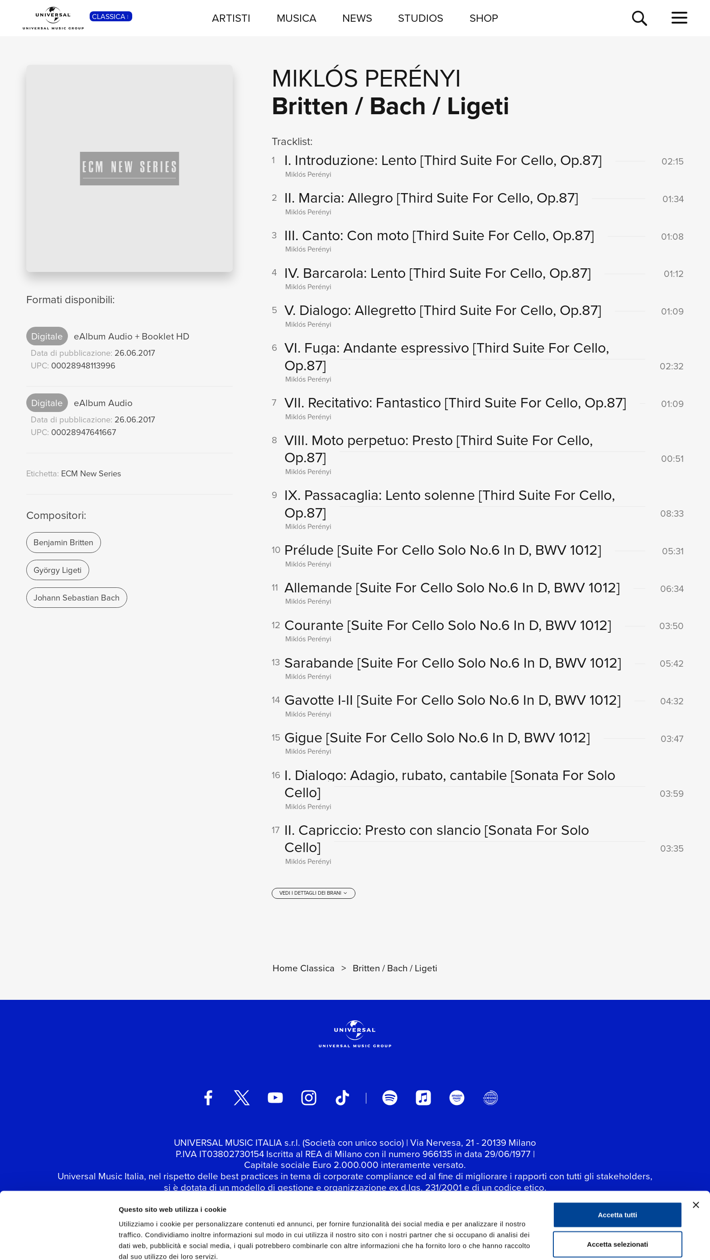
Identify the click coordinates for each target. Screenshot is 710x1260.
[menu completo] (679, 18)
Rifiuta (617, 1230)
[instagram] (309, 1098)
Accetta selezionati (617, 1201)
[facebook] (208, 1098)
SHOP (484, 17)
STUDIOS (420, 17)
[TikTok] (342, 1098)
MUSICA (297, 17)
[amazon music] (457, 1098)
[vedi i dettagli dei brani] (313, 893)
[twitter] (242, 1098)
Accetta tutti (618, 1171)
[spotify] (390, 1098)
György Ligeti (58, 570)
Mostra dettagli (476, 1242)
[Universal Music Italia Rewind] (490, 1098)
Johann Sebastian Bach (77, 597)
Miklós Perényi (366, 77)
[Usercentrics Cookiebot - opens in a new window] (58, 1242)
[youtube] (275, 1098)
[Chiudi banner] (696, 1161)
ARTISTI (231, 17)
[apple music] (423, 1098)
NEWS (357, 17)
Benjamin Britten (63, 542)
